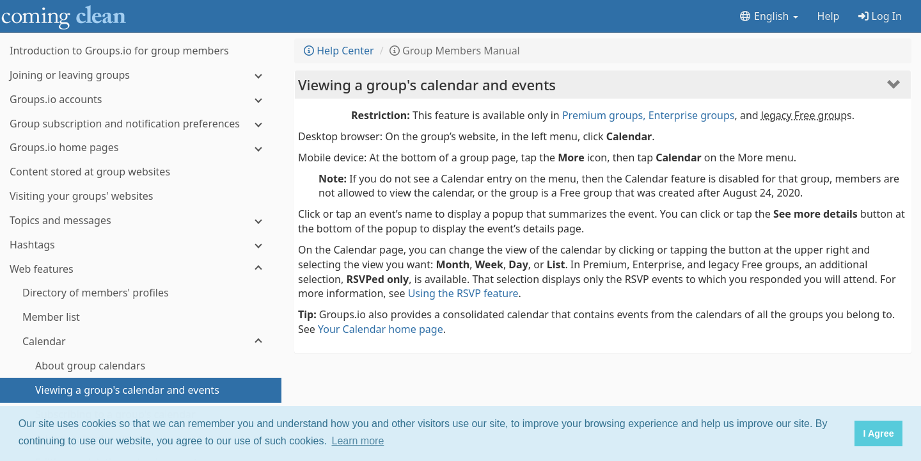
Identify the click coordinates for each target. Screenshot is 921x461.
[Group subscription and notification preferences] (140, 123)
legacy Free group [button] (804, 115)
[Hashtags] (140, 244)
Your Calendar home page (380, 329)
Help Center (339, 51)
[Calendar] (140, 341)
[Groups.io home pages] (140, 147)
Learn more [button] (358, 440)
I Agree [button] (878, 433)
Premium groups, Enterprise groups (648, 115)
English (768, 16)
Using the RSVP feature (463, 293)
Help (828, 16)
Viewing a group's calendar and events (427, 84)
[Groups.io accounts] (140, 99)
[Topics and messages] (140, 220)
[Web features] (140, 269)
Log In (880, 16)
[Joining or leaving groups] (140, 75)
